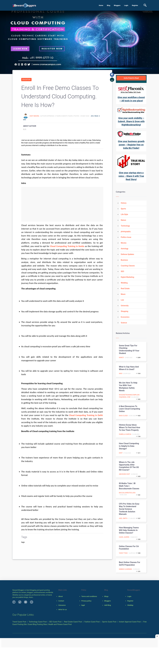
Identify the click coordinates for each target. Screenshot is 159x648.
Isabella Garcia (125, 434)
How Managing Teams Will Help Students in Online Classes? (129, 530)
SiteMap (130, 605)
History (123, 203)
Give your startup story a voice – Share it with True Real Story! (131, 176)
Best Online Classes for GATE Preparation (129, 563)
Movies (123, 243)
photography (126, 231)
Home (101, 5)
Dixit (121, 453)
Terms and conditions (89, 596)
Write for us (62, 609)
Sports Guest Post (109, 622)
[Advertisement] (62, 204)
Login (126, 5)
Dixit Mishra (34, 116)
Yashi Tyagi (123, 553)
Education (26, 79)
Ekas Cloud (123, 416)
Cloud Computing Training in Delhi (86, 415)
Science (124, 323)
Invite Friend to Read (131, 78)
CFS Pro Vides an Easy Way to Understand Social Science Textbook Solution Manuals (129, 509)
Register (135, 5)
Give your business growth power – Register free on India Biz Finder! (131, 144)
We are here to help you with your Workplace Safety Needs (128, 387)
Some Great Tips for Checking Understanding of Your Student (129, 349)
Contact (61, 601)
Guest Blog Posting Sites (37, 624)
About (60, 596)
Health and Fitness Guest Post (60, 624)
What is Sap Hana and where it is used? (129, 368)
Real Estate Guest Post (73, 622)
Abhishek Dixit (124, 474)
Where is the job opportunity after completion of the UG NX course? (129, 466)
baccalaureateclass (127, 493)
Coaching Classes (128, 266)
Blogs (106, 596)
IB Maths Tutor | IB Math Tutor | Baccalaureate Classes (129, 486)
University (125, 306)
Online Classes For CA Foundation (129, 547)
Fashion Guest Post (92, 622)
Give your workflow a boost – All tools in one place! (131, 99)
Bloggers (117, 5)
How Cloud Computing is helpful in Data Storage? (129, 446)
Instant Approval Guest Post (130, 622)
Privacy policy (86, 601)
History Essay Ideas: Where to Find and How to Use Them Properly (129, 427)
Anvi (120, 373)
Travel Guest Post (19, 622)
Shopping (124, 311)
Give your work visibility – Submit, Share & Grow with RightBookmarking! (131, 121)
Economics (125, 317)
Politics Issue (126, 237)
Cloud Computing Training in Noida (67, 246)
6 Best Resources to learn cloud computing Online (129, 409)
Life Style (124, 214)
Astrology (124, 249)
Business (124, 260)
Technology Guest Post (38, 622)
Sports (123, 209)
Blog (108, 5)
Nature (123, 220)
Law (122, 300)
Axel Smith (123, 518)
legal (83, 605)
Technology (125, 226)
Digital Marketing (127, 277)
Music (123, 294)
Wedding (124, 283)
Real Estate (125, 288)
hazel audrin (124, 537)
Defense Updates (127, 254)
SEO (122, 271)
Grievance (62, 605)
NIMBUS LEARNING (125, 569)
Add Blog (107, 605)
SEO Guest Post (55, 622)
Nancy (121, 357)
